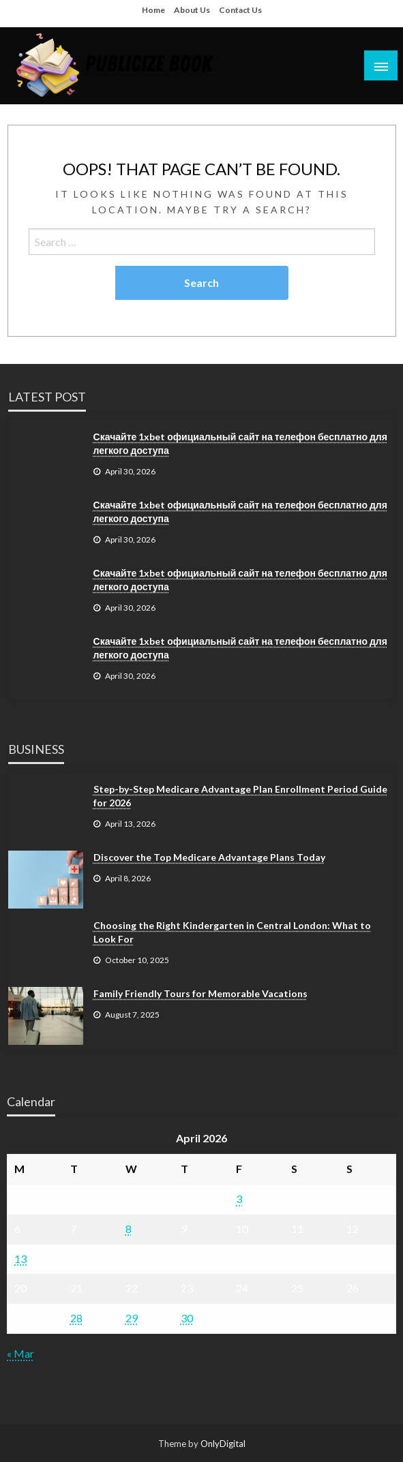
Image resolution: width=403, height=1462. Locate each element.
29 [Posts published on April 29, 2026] (131, 1317)
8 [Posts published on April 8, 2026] (128, 1228)
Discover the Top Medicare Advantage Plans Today (209, 857)
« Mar (20, 1353)
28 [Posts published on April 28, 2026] (76, 1317)
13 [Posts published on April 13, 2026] (20, 1258)
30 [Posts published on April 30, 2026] (187, 1317)
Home (153, 10)
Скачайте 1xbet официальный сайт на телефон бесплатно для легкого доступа (240, 443)
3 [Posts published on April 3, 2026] (239, 1198)
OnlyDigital (222, 1443)
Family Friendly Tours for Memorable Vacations (200, 993)
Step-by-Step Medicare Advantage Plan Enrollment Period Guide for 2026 (240, 795)
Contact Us (240, 10)
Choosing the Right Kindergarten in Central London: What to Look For (232, 932)
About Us (192, 10)
